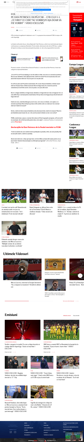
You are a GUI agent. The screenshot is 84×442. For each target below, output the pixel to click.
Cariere (65, 431)
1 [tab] (73, 39)
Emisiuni (12, 27)
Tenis (45, 423)
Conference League (73, 140)
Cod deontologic (67, 429)
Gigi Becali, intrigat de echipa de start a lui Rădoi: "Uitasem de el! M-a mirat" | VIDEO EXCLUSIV (41, 405)
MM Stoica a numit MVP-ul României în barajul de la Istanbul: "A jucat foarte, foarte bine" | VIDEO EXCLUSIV (61, 346)
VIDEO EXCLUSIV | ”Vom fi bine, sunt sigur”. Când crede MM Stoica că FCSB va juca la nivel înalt (42, 375)
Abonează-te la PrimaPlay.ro (51, 430)
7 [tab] (80, 39)
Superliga (26, 425)
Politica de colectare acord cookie (37, 13)
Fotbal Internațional (35, 205)
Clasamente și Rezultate (30, 432)
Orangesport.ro (61, 205)
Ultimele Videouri (15, 254)
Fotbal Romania (5, 237)
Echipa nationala (47, 342)
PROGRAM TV (27, 435)
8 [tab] (81, 38)
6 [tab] (79, 39)
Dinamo (58, 370)
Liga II (3, 205)
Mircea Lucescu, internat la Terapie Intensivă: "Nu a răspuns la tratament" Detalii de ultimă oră (26, 285)
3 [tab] (75, 39)
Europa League (72, 77)
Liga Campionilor (28, 427)
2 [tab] (74, 39)
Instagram (15, 432)
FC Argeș (7, 370)
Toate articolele (76, 315)
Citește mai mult (10, 352)
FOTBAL (26, 430)
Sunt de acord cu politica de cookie (42, 9)
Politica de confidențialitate (70, 427)
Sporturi (46, 425)
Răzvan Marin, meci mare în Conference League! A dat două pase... (76, 179)
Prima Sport (23, 27)
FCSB (32, 370)
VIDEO (25, 423)
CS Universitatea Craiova (10, 342)
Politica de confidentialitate (48, 13)
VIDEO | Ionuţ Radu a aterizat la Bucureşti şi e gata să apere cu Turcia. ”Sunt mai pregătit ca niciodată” (55, 294)
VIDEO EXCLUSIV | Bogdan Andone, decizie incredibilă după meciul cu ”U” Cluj (16, 375)
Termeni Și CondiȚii (48, 435)
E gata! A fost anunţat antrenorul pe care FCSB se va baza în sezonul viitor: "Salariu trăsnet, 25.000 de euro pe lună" (50, 91)
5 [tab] (78, 39)
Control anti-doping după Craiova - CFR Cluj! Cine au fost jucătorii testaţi (25, 91)
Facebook (11, 432)
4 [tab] (76, 39)
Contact (46, 432)
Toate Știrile (47, 427)
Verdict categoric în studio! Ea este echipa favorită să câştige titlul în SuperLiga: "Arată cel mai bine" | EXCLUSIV (22, 346)
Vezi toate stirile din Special (70, 301)
